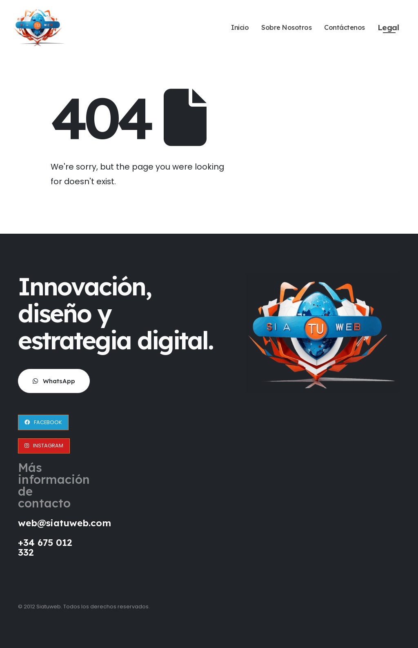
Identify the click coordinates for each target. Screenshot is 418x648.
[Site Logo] (39, 27)
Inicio (240, 27)
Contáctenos (344, 27)
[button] (54, 381)
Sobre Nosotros (286, 27)
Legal (388, 27)
